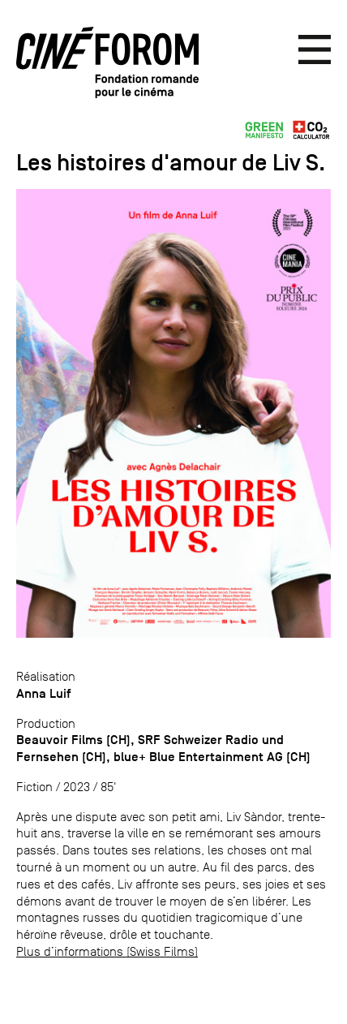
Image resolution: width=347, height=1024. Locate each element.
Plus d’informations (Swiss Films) (107, 951)
